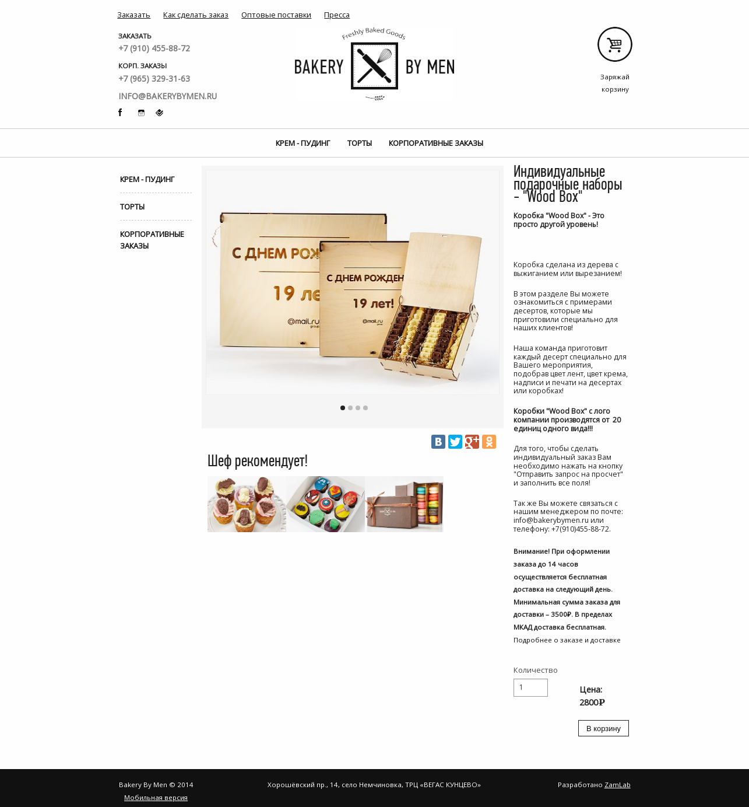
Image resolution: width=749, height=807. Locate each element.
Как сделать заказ (195, 14)
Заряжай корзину (615, 49)
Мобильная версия (156, 797)
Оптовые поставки (276, 14)
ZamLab (617, 784)
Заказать (133, 14)
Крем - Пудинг (303, 143)
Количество (536, 670)
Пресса (337, 14)
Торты (359, 143)
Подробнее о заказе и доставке (567, 639)
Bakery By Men (374, 64)
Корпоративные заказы (436, 143)
